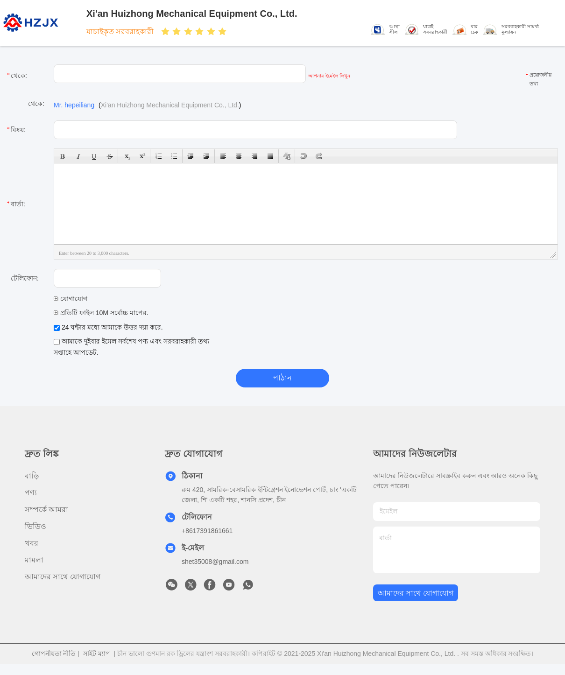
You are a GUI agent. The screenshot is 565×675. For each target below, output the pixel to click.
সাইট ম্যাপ (96, 653)
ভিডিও (35, 526)
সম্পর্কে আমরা (46, 509)
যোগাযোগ (70, 298)
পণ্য (31, 493)
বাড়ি (32, 476)
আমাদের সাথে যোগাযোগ (62, 577)
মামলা (34, 560)
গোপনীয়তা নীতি (54, 653)
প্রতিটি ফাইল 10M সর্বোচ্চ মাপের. (101, 312)
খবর (31, 543)
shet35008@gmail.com (215, 561)
